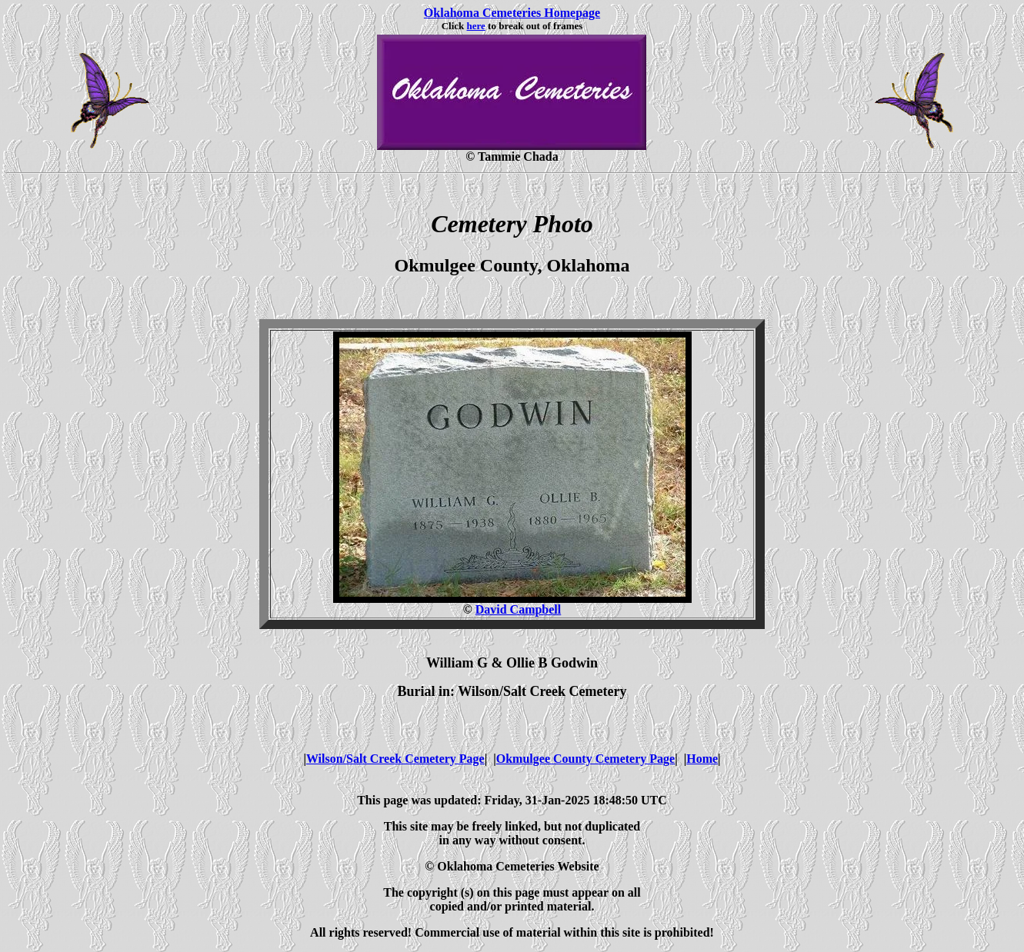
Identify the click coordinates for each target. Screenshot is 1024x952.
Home (702, 758)
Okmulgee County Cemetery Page (585, 758)
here (476, 26)
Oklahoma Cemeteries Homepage (512, 12)
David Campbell (518, 609)
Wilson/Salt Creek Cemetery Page (395, 758)
